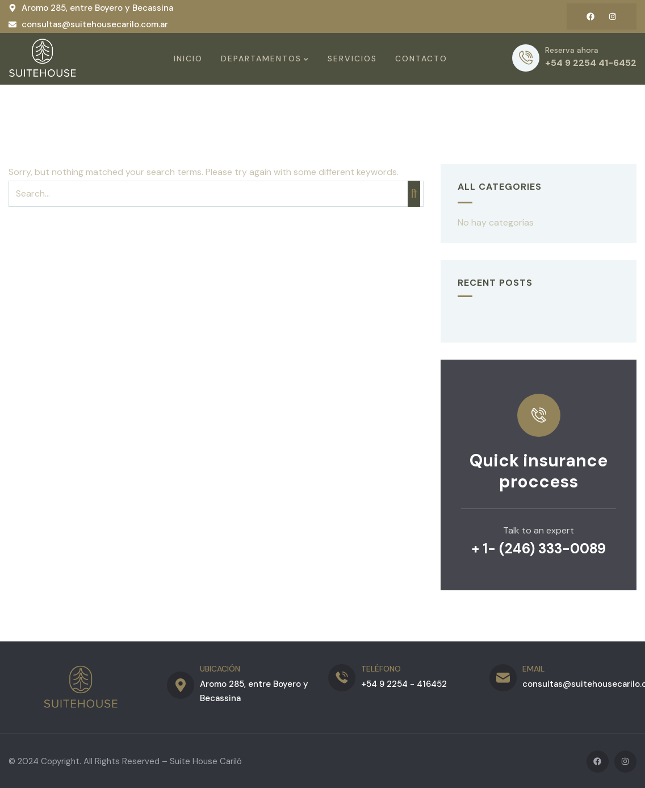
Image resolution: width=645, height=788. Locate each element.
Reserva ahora (571, 49)
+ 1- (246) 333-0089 (538, 547)
